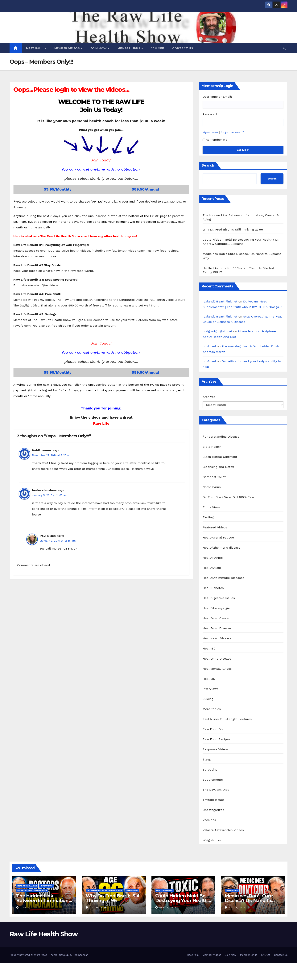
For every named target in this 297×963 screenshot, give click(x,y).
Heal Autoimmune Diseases (223, 578)
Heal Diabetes (213, 588)
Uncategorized (213, 810)
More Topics (212, 709)
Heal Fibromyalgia (216, 608)
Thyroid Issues (214, 800)
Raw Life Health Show (44, 934)
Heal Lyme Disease (217, 658)
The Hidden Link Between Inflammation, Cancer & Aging (43, 900)
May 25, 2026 (167, 907)
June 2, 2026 (28, 907)
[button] (284, 48)
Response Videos (215, 749)
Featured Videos (215, 527)
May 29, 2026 (98, 907)
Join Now (99, 48)
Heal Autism (212, 568)
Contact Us (182, 48)
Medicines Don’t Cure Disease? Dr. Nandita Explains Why (249, 900)
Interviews (210, 689)
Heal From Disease (217, 628)
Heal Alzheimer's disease (221, 547)
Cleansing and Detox (218, 467)
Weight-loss (212, 840)
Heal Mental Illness (217, 668)
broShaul (209, 346)
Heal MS (209, 679)
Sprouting (210, 769)
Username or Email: (217, 96)
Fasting (208, 517)
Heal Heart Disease (217, 638)
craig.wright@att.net (217, 331)
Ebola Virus (211, 507)
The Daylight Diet (216, 789)
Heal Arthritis (213, 557)
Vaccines (209, 820)
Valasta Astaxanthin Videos (223, 830)
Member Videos (67, 48)
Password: (210, 114)
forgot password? (232, 132)
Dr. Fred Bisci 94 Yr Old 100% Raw (228, 497)
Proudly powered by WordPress (29, 954)
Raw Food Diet (214, 729)
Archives (209, 397)
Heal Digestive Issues (219, 598)
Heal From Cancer (216, 618)
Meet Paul (35, 48)
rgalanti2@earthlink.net (220, 301)
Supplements (213, 779)
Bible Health (212, 446)
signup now (210, 132)
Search (208, 165)
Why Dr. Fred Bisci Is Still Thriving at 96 (233, 229)
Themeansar (80, 954)
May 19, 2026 (237, 907)
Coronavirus (212, 487)
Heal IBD (209, 648)
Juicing (208, 699)
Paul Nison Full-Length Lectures (227, 719)
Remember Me (215, 139)
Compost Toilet (214, 477)
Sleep (207, 759)
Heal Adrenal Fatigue (218, 537)
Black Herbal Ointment (220, 457)
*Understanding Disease (221, 436)
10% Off (157, 48)
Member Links (129, 48)
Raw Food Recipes (216, 739)
